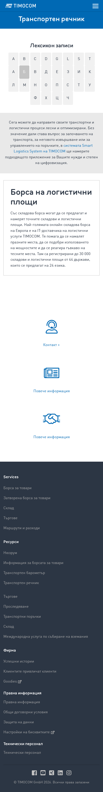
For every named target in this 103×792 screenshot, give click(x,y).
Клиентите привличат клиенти (29, 671)
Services (10, 477)
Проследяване (16, 607)
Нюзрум (10, 553)
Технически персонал (22, 753)
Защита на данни (18, 722)
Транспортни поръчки (22, 617)
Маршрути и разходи (21, 528)
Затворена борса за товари (26, 498)
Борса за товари (17, 488)
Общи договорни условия (25, 712)
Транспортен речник (21, 583)
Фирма (9, 650)
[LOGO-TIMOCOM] (20, 5)
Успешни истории (18, 661)
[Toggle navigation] (95, 6)
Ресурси (11, 541)
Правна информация (21, 702)
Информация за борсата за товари (33, 563)
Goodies (12, 682)
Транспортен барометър (24, 573)
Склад (8, 508)
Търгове (10, 518)
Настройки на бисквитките (29, 732)
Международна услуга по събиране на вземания (45, 637)
